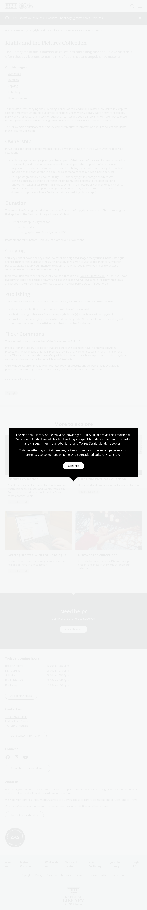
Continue (73, 466)
